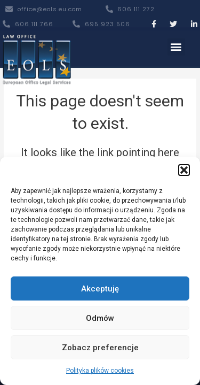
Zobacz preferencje (100, 347)
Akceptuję (100, 289)
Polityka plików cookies (100, 370)
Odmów (100, 318)
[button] (184, 170)
